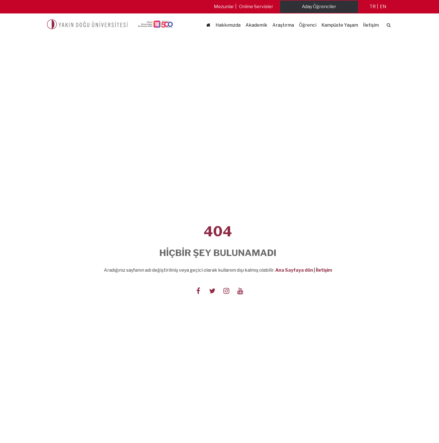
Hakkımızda (228, 25)
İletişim (371, 25)
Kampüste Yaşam (339, 25)
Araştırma (283, 25)
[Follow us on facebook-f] (198, 290)
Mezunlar (224, 6)
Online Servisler (256, 6)
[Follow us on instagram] (226, 290)
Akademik (256, 25)
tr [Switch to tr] (373, 6)
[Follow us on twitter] (212, 290)
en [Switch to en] (383, 6)
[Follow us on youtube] (240, 290)
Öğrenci (307, 25)
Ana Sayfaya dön (294, 270)
